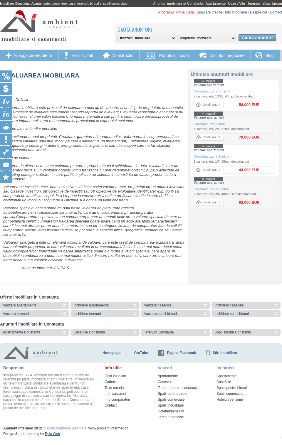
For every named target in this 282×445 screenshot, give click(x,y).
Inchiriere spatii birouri (231, 314)
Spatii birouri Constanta (232, 332)
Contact (276, 12)
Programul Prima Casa (176, 12)
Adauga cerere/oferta (33, 55)
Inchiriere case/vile (229, 305)
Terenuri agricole (171, 417)
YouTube (141, 353)
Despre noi (258, 12)
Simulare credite (209, 12)
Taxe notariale (116, 388)
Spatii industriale (171, 405)
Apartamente (215, 3)
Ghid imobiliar (115, 376)
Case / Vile (236, 3)
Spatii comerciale (171, 399)
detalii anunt (211, 104)
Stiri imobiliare (225, 353)
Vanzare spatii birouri (160, 314)
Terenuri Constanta (159, 332)
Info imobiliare (236, 12)
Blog (270, 55)
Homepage (111, 353)
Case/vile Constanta (89, 332)
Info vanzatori (115, 394)
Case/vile (165, 382)
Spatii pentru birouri (173, 394)
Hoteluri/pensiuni (171, 411)
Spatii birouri (272, 3)
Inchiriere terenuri (87, 314)
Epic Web (52, 434)
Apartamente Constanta (21, 332)
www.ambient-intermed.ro (108, 428)
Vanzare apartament (209, 85)
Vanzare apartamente (20, 305)
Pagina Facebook (181, 353)
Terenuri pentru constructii (178, 388)
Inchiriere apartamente (91, 305)
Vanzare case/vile (158, 305)
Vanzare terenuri (16, 314)
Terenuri (253, 3)
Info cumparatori (117, 399)
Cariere (110, 382)
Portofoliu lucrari (174, 55)
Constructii (122, 55)
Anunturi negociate (227, 55)
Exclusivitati (82, 55)
